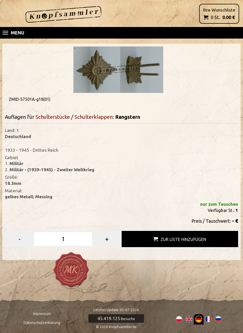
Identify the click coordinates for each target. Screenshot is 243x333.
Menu (13, 32)
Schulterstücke (53, 117)
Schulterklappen (93, 117)
